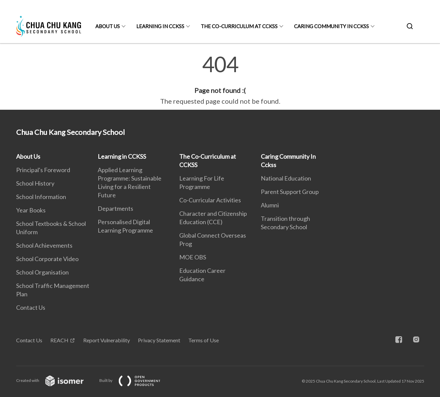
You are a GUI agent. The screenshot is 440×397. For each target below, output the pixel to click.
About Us (107, 26)
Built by (135, 380)
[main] (220, 79)
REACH (59, 340)
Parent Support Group (290, 191)
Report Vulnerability (106, 340)
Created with (55, 380)
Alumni (270, 205)
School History (35, 183)
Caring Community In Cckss (331, 26)
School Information (41, 196)
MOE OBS (192, 257)
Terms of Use (203, 340)
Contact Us (30, 307)
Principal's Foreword (43, 169)
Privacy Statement (159, 340)
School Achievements (44, 245)
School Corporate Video (47, 258)
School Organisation (42, 272)
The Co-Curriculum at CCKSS (239, 26)
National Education (286, 178)
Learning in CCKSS (160, 26)
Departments (115, 208)
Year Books (31, 210)
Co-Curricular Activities (210, 200)
